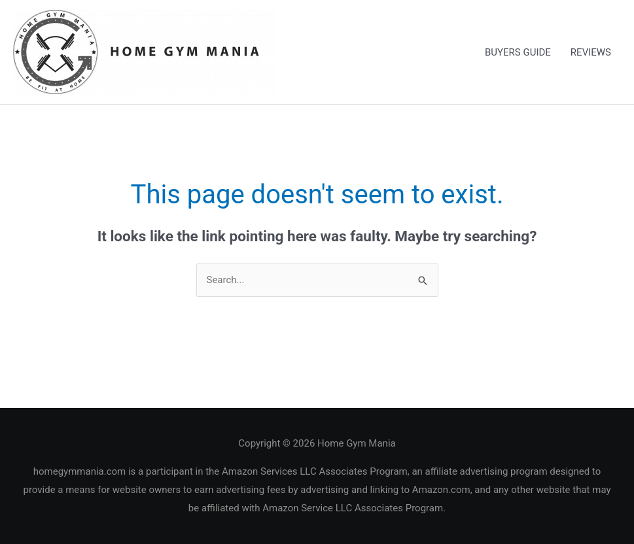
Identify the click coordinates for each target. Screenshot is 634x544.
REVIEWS (591, 52)
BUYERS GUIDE (518, 52)
